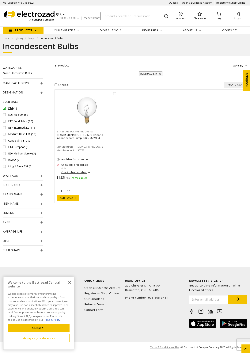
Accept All (38, 328)
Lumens (8, 213)
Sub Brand (11, 185)
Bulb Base (10, 102)
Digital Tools (111, 30)
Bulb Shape (12, 250)
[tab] (23, 68)
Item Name (11, 204)
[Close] (69, 282)
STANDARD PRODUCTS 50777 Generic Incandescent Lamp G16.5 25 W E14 (80, 136)
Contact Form (94, 310)
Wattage (10, 176)
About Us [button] (190, 30)
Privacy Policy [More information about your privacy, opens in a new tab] (52, 319)
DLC (6, 241)
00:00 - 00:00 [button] (68, 18)
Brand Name (12, 194)
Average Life (13, 231)
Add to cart (68, 197)
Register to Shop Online (230, 2)
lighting (19, 38)
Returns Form (94, 304)
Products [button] (23, 30)
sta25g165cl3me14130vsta (75, 131)
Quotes (173, 2)
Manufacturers (16, 83)
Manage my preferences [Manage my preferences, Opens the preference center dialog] (39, 338)
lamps (31, 38)
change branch (92, 18)
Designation (13, 92)
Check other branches (74, 172)
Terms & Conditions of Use (164, 347)
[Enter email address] (209, 299)
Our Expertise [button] (64, 30)
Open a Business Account (197, 2)
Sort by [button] (238, 65)
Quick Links (94, 281)
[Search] (135, 16)
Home (6, 38)
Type (6, 222)
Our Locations (94, 299)
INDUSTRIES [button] (150, 30)
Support (12, 2)
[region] (38, 313)
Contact (229, 30)
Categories (12, 68)
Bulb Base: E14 (148, 73)
